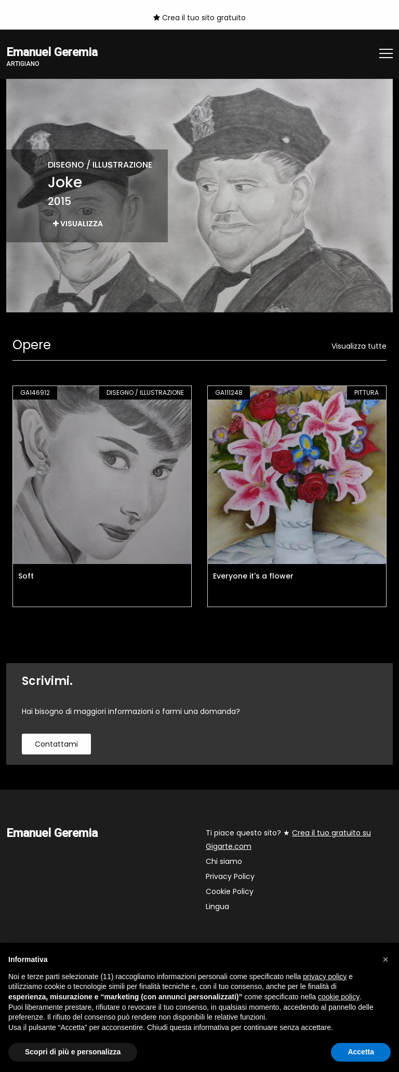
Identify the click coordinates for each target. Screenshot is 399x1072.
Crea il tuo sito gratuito (199, 17)
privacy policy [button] (325, 976)
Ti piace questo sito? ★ (288, 839)
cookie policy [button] (339, 997)
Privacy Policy (230, 876)
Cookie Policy (230, 891)
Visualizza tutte (359, 346)
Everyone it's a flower (253, 576)
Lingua (217, 906)
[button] (385, 959)
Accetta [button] (361, 1052)
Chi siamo (224, 861)
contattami (56, 744)
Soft (26, 576)
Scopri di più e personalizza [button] (73, 1052)
